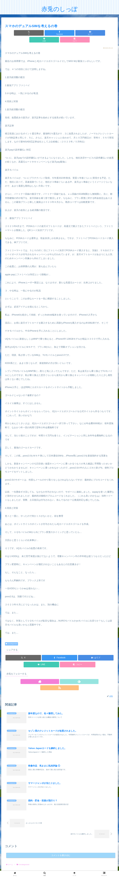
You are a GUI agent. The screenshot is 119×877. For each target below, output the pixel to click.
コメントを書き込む (61, 843)
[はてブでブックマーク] (59, 33)
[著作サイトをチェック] (53, 674)
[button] (96, 33)
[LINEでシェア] (77, 33)
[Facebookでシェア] (41, 33)
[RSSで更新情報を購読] (65, 674)
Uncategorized (11, 637)
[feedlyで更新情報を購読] (59, 674)
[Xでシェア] (23, 33)
